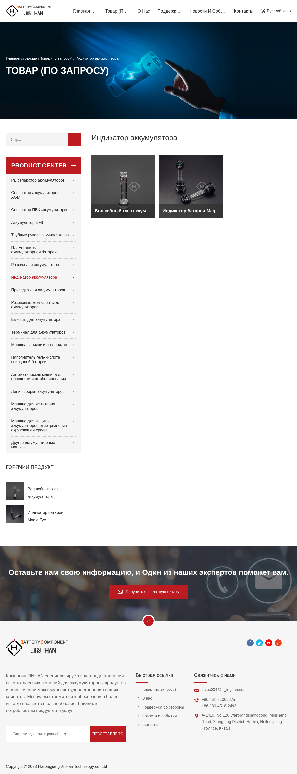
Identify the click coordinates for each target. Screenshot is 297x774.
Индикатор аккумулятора (97, 59)
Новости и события (208, 11)
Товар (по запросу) (117, 11)
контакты (243, 11)
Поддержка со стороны (169, 11)
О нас (143, 11)
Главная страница (85, 11)
